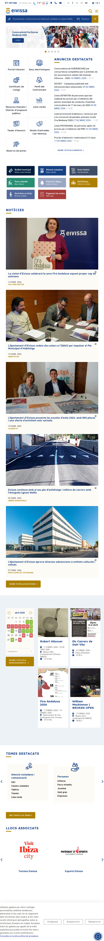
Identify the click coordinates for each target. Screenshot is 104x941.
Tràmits (15, 793)
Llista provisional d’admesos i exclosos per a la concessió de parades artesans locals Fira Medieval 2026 (75, 117)
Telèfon (15, 789)
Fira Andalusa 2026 (50, 703)
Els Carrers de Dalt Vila (82, 643)
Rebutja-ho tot (94, 922)
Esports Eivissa (74, 871)
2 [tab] (49, 52)
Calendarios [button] (20, 651)
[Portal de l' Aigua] (52, 182)
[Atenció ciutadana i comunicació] (52, 171)
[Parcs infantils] (20, 182)
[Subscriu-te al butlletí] (20, 171)
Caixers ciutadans (20, 786)
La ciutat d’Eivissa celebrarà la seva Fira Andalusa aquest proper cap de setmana (52, 275)
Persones (63, 776)
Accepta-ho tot (73, 922)
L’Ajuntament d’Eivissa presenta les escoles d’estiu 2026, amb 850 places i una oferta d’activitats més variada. (51, 419)
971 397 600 (11, 3)
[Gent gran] (20, 194)
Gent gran (62, 792)
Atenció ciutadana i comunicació (22, 776)
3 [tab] (52, 52)
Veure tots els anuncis (70, 150)
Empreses (62, 796)
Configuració (52, 922)
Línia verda (16, 797)
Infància (61, 781)
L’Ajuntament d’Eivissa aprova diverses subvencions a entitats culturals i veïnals (51, 563)
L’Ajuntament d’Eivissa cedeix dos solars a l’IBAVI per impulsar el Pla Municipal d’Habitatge (50, 347)
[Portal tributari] (52, 194)
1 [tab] (46, 52)
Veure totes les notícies (22, 584)
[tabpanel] (52, 37)
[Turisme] (83, 182)
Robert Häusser (51, 641)
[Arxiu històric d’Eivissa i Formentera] (83, 171)
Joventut (61, 788)
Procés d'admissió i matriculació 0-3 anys (75, 137)
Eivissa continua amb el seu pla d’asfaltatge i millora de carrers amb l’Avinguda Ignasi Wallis (49, 491)
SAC (13, 782)
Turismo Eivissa (27, 871)
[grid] (20, 631)
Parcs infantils (64, 784)
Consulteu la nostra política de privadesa (19, 936)
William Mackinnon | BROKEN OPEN (83, 704)
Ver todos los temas (20, 815)
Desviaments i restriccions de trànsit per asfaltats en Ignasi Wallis (43, 19)
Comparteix (95, 272)
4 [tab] (55, 52)
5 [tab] (58, 52)
